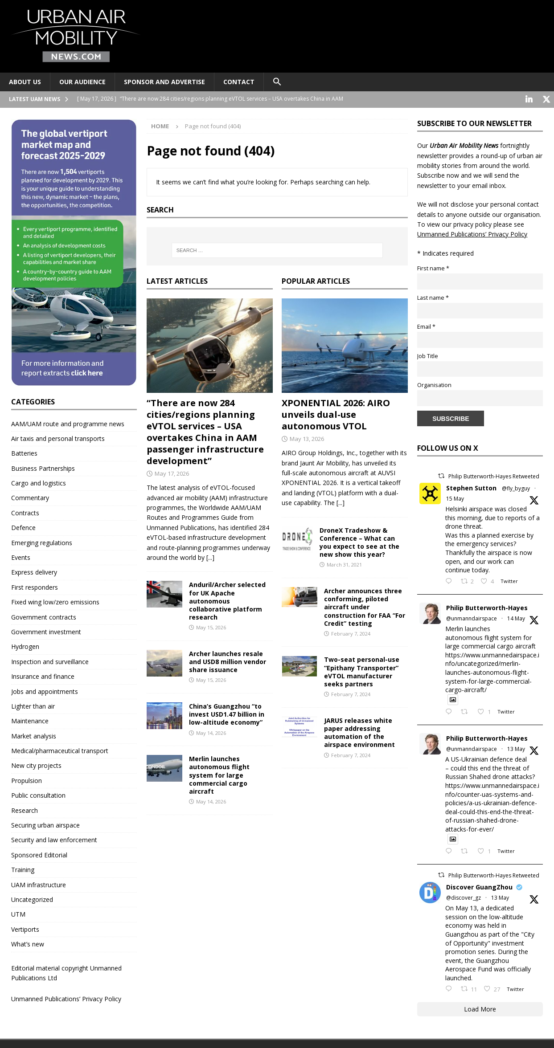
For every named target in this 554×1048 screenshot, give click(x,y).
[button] (277, 82)
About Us (25, 81)
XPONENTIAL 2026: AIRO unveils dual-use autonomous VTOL (336, 413)
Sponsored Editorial (39, 854)
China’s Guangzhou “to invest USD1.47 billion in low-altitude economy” (226, 713)
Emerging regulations (41, 542)
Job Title (427, 355)
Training (22, 868)
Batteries (24, 452)
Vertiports (25, 928)
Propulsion (26, 779)
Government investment (46, 631)
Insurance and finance (42, 675)
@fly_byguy (516, 487)
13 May (516, 748)
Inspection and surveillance (50, 661)
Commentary (30, 497)
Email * (426, 326)
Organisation (434, 384)
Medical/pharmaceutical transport (59, 750)
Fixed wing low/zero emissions (55, 601)
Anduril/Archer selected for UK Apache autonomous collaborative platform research (227, 599)
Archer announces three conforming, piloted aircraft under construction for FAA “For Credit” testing (364, 606)
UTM (18, 913)
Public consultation (38, 794)
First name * (433, 267)
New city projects (36, 764)
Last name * (433, 297)
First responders (34, 586)
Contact (238, 81)
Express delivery (34, 571)
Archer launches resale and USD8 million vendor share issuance (227, 660)
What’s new (27, 943)
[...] (210, 556)
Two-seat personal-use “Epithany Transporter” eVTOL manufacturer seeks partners (361, 670)
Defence (23, 526)
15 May (455, 498)
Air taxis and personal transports (58, 437)
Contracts (25, 512)
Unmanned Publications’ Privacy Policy (66, 998)
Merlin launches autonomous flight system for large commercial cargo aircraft (219, 774)
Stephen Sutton (471, 487)
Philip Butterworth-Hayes (487, 607)
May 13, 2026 (307, 438)
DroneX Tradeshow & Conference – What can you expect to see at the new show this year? (359, 541)
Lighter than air (33, 705)
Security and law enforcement (54, 839)
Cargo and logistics (38, 482)
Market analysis (33, 735)
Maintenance (30, 720)
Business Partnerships (43, 467)
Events (20, 556)
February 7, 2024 (350, 632)
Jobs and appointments (44, 690)
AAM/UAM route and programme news (67, 423)
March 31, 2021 (344, 563)
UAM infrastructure (38, 884)
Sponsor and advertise (164, 81)
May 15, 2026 (211, 626)
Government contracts (43, 616)
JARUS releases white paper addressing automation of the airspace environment (359, 731)
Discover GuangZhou (479, 886)
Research (24, 809)
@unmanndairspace (471, 617)
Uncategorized (32, 898)
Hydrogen (25, 645)
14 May (516, 617)
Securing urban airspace (45, 824)
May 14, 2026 (211, 732)
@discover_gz (463, 897)
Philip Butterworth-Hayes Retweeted (493, 475)
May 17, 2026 (172, 473)
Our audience (82, 81)
